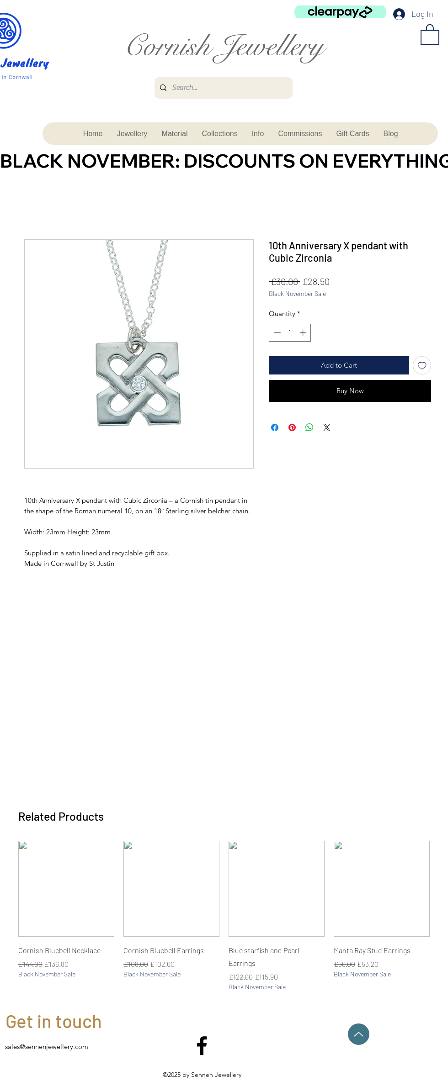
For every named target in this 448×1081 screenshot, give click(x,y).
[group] (224, 916)
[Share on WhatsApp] (309, 427)
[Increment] (304, 332)
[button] (430, 34)
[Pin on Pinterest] (292, 427)
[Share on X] (326, 427)
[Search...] (222, 88)
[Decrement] (276, 332)
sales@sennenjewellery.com (46, 1046)
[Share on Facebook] (274, 427)
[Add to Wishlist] (422, 365)
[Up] (358, 1034)
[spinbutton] (290, 332)
